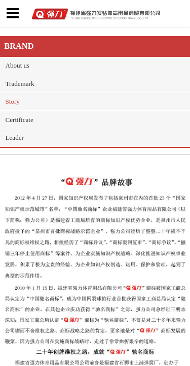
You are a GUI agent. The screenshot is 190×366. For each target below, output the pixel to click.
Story (13, 101)
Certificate (19, 120)
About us (18, 65)
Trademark (20, 83)
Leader (15, 137)
